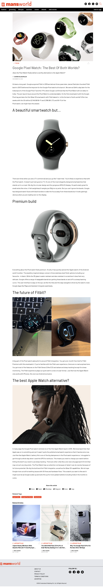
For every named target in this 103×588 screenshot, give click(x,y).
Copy (71, 489)
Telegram (57, 489)
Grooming (12, 10)
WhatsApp (47, 489)
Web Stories (53, 10)
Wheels (43, 10)
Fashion (3, 10)
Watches (29, 10)
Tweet (39, 489)
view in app (97, 10)
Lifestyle (21, 10)
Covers (36, 10)
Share (32, 489)
